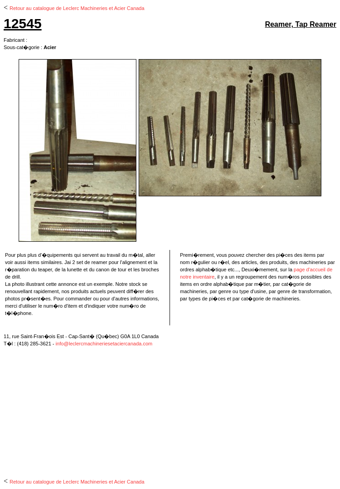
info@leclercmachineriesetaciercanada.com (103, 343)
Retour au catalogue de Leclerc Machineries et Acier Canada (77, 8)
